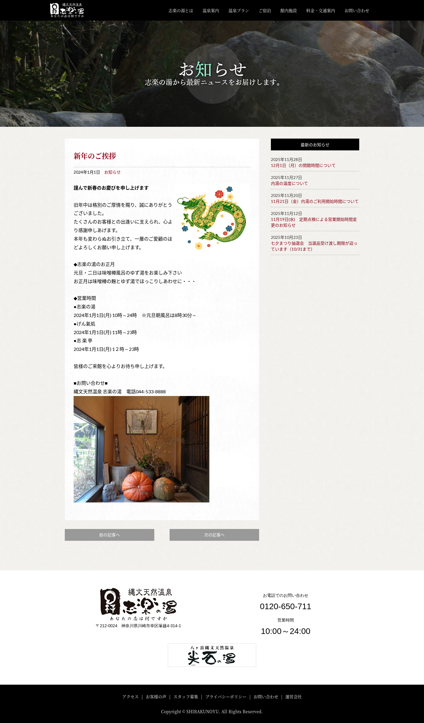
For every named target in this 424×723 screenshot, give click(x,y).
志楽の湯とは (180, 10)
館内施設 (288, 10)
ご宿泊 (265, 10)
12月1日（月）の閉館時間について (303, 165)
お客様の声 (156, 696)
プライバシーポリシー (225, 696)
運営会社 (293, 696)
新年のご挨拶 (95, 155)
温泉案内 (211, 10)
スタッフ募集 (185, 696)
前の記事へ (109, 534)
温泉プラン (238, 10)
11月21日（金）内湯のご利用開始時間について (315, 201)
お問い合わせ (356, 10)
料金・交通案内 (320, 10)
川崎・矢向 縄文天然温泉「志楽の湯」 (71, 10)
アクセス (130, 696)
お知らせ (112, 172)
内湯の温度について (289, 183)
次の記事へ (214, 534)
